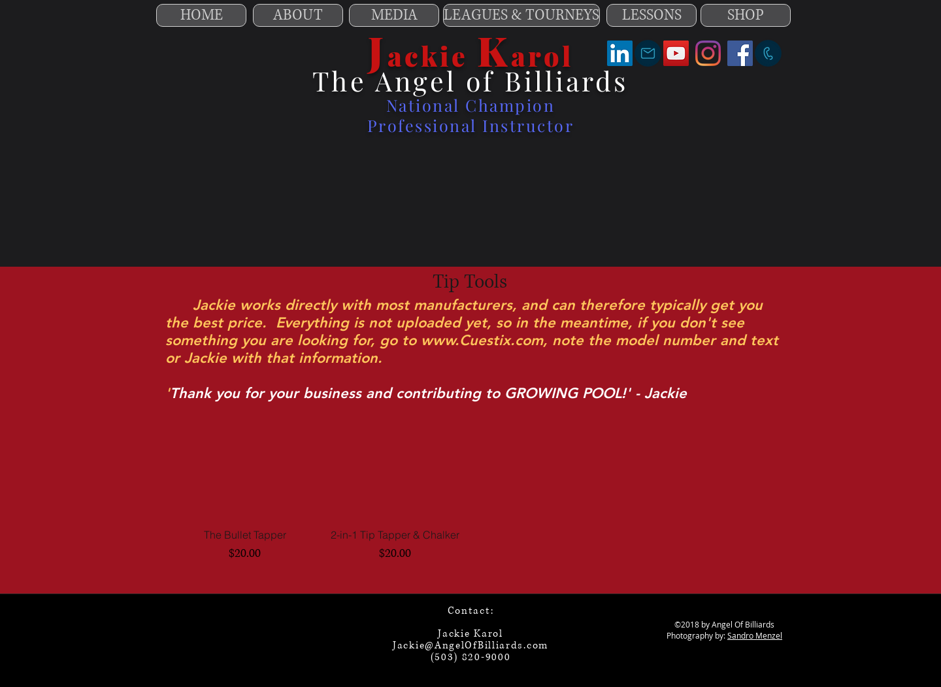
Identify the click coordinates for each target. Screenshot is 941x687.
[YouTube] (676, 53)
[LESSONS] (651, 15)
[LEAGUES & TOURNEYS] (521, 15)
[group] (470, 489)
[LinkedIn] (620, 53)
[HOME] (201, 15)
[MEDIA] (394, 15)
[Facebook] (740, 53)
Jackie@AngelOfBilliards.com (470, 645)
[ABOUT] (298, 15)
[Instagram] (708, 53)
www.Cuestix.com (482, 340)
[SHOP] (746, 15)
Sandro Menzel (754, 635)
